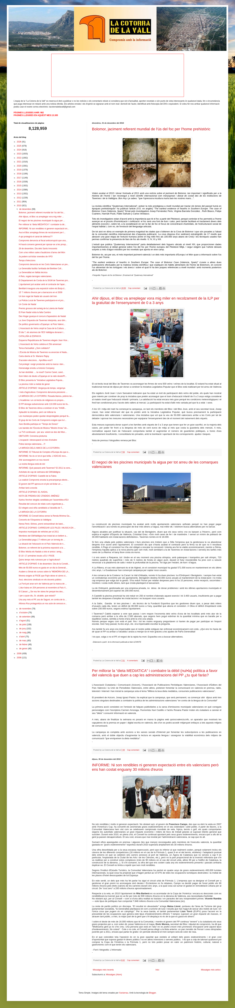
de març (23, 640)
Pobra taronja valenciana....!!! (32, 444)
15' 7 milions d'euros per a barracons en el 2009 (40, 292)
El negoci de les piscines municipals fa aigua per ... (42, 220)
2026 (19, 142)
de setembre (25, 616)
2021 (19, 162)
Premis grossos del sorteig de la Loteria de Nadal (41, 308)
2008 (19, 657)
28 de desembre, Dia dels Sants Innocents (38, 248)
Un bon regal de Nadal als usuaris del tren (38, 296)
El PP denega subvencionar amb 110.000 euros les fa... (44, 404)
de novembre (25, 608)
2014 (19, 189)
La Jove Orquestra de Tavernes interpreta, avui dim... (43, 320)
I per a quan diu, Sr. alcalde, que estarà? (37, 595)
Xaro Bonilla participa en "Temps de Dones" (38, 424)
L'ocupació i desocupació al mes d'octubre (38, 440)
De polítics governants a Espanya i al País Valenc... (42, 324)
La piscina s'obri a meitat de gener (34, 384)
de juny (22, 628)
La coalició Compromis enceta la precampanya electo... (44, 480)
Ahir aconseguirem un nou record (34, 460)
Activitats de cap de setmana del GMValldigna (39, 472)
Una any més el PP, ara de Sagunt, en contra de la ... (43, 599)
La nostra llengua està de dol (32, 464)
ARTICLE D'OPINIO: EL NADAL (33, 492)
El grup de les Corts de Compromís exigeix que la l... (42, 420)
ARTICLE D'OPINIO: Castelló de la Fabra (37, 476)
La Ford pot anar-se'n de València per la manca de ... (43, 584)
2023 (19, 154)
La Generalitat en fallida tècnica (33, 272)
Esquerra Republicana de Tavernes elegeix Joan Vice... (44, 340)
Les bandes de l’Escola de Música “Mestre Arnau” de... (43, 428)
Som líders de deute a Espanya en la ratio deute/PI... (43, 376)
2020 (19, 166)
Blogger (152, 993)
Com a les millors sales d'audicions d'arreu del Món (42, 252)
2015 (19, 185)
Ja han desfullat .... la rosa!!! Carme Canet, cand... (41, 372)
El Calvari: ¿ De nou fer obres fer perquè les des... (41, 591)
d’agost (22, 620)
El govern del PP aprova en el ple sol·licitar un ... (41, 484)
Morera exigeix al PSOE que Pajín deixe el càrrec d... (43, 576)
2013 (19, 193)
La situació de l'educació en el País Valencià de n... (42, 544)
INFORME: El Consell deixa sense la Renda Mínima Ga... (45, 516)
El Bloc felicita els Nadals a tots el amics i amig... (41, 551)
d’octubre (23, 612)
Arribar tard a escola (28, 488)
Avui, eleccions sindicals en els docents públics (40, 579)
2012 (19, 198)
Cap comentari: (134, 288)
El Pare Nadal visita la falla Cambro (35, 312)
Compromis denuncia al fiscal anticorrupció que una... (43, 240)
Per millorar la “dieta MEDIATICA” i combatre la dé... (42, 224)
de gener (23, 648)
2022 (19, 158)
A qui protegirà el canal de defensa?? (35, 236)
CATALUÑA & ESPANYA (30, 336)
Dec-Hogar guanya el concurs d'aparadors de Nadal (42, 316)
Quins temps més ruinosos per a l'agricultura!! (39, 560)
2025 (19, 146)
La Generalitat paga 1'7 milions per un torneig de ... (42, 540)
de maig (23, 632)
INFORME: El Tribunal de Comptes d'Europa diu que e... (44, 452)
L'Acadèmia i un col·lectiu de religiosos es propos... (42, 400)
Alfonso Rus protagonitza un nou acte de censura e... (43, 603)
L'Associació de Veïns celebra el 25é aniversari (40, 344)
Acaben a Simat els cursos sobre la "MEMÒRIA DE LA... (44, 571)
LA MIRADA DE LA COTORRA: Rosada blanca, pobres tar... (46, 396)
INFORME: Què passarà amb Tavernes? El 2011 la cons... (45, 468)
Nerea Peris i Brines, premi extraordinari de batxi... (42, 524)
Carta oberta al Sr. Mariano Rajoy (34, 356)
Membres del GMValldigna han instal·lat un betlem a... (43, 536)
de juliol (23, 624)
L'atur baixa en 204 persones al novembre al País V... (43, 587)
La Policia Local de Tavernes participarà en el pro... (42, 300)
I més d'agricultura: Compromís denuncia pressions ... (43, 392)
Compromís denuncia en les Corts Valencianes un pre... (44, 264)
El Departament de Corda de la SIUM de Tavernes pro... (44, 280)
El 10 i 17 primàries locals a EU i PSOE (36, 556)
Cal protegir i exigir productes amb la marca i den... (42, 364)
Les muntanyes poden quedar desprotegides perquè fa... (44, 416)
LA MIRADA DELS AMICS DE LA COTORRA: (39, 448)
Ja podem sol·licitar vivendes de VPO (36, 256)
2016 (19, 181)
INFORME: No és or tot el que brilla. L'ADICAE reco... (43, 456)
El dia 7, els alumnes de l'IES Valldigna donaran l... (42, 332)
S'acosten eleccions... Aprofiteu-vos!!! (36, 360)
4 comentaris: (133, 660)
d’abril (22, 636)
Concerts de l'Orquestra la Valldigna (35, 520)
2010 (19, 205)
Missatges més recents (103, 970)
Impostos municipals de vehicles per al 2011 (39, 532)
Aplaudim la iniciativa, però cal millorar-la (37, 412)
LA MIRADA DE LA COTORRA (33, 512)
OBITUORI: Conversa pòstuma (33, 436)
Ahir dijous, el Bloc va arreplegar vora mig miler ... (41, 216)
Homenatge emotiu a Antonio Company (36, 368)
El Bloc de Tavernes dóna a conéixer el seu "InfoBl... (42, 408)
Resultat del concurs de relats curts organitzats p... (42, 504)
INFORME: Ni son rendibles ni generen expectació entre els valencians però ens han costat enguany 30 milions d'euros (155, 767)
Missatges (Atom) (114, 974)
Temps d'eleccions (27, 260)
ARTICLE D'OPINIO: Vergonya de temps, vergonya (42, 388)
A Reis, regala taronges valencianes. (35, 276)
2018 (19, 173)
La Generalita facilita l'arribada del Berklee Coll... (41, 268)
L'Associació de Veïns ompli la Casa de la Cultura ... (42, 328)
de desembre (25, 209)
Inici (157, 970)
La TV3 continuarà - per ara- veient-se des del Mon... (43, 432)
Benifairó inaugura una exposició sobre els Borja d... (42, 288)
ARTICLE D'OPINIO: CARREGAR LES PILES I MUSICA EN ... (47, 528)
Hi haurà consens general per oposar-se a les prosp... (43, 244)
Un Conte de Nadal (27, 304)
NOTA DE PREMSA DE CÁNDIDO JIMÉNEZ (39, 496)
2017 (19, 178)
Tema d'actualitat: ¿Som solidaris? (34, 348)
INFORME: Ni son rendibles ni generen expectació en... (44, 228)
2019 (19, 170)
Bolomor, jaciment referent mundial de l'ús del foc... (42, 212)
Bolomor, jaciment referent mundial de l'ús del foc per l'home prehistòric (151, 129)
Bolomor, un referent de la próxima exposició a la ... (42, 548)
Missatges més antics (211, 970)
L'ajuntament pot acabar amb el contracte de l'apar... (42, 284)
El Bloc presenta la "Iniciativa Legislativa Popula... (41, 380)
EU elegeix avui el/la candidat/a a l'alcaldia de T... (41, 508)
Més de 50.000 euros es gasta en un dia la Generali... (43, 568)
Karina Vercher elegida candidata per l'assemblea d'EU (44, 500)
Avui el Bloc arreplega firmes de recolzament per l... (42, 232)
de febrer (23, 644)
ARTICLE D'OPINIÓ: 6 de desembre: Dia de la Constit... (44, 564)
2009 (19, 653)
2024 (19, 150)
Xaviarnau (123, 993)
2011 (19, 201)
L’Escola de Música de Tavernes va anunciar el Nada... (43, 352)
